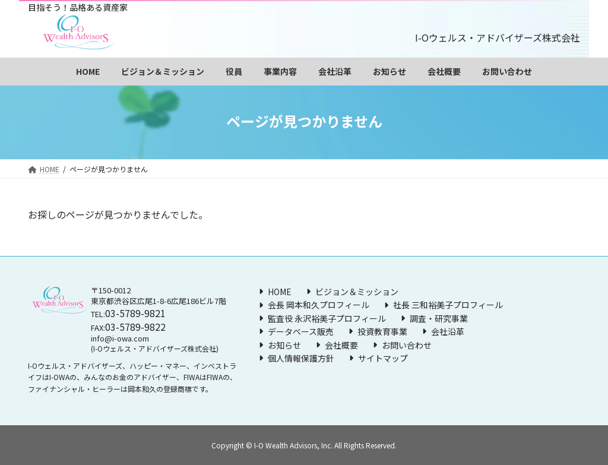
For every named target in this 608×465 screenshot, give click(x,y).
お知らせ (284, 344)
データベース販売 (301, 331)
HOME (280, 292)
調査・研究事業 (439, 318)
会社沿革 (447, 331)
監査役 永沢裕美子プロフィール (327, 318)
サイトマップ (383, 358)
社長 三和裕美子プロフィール (448, 305)
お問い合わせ (407, 344)
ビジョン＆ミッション (356, 292)
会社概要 (341, 344)
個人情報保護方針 (301, 358)
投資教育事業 (382, 331)
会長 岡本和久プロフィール (318, 305)
